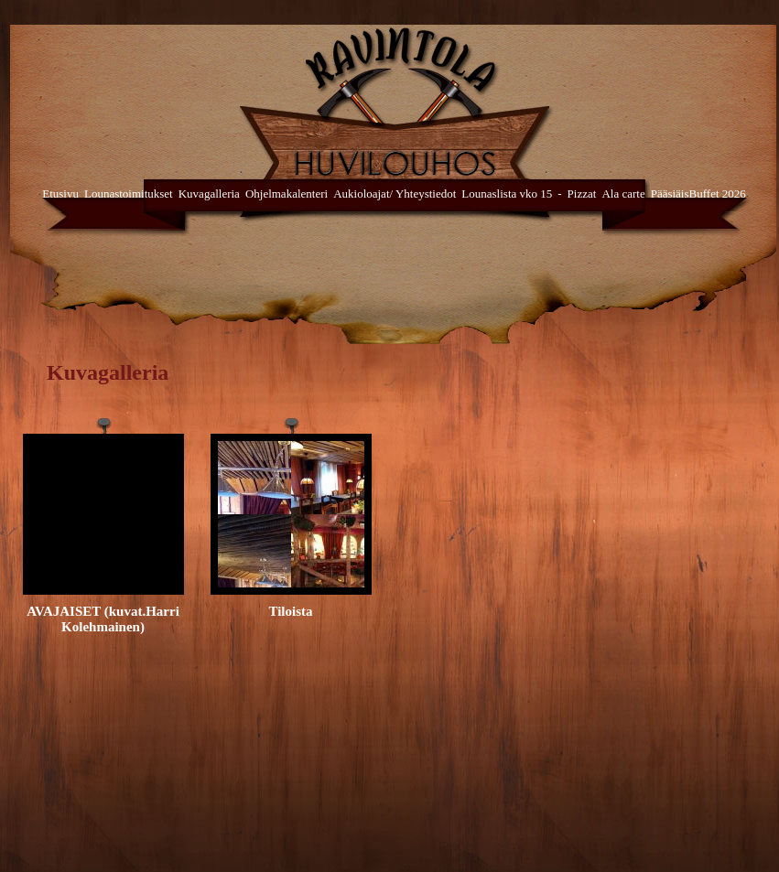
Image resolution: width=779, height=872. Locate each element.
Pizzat (582, 193)
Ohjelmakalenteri (286, 193)
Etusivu (60, 193)
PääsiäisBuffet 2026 (698, 193)
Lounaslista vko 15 (506, 193)
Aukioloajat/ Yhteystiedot (394, 193)
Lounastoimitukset (128, 193)
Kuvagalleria (209, 193)
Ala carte (622, 193)
